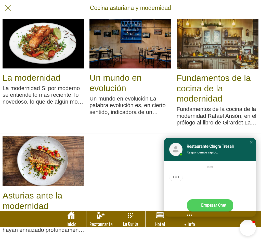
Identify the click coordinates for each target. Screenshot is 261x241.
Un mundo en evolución (115, 83)
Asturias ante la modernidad (32, 201)
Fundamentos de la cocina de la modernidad (214, 88)
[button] (251, 142)
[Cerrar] (8, 8)
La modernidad (31, 77)
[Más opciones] (189, 219)
